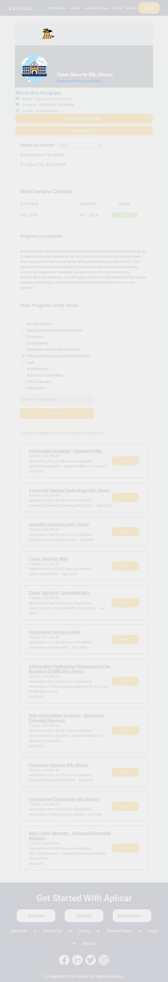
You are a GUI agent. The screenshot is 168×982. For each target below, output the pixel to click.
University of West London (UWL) (79, 81)
